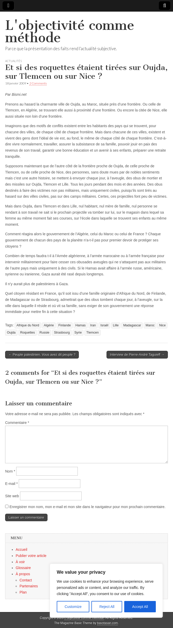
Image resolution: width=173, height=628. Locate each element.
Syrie (78, 332)
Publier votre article (31, 556)
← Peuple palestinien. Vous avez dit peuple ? (41, 354)
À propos (23, 574)
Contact (26, 580)
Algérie (49, 325)
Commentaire (17, 423)
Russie (45, 332)
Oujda (11, 332)
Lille (116, 325)
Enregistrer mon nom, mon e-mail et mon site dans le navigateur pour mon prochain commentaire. (87, 507)
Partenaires (29, 586)
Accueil (21, 549)
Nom (10, 471)
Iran (93, 325)
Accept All (140, 607)
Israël (104, 325)
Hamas (80, 325)
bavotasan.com (107, 623)
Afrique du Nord (27, 325)
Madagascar (132, 325)
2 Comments (38, 83)
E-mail (11, 484)
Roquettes (27, 332)
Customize (73, 607)
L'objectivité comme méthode (69, 32)
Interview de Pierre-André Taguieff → (137, 354)
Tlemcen (92, 332)
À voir (20, 562)
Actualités (13, 61)
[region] (106, 591)
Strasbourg (62, 332)
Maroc (150, 325)
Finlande (65, 325)
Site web (12, 496)
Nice (162, 325)
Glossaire (23, 568)
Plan (23, 592)
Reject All (106, 607)
